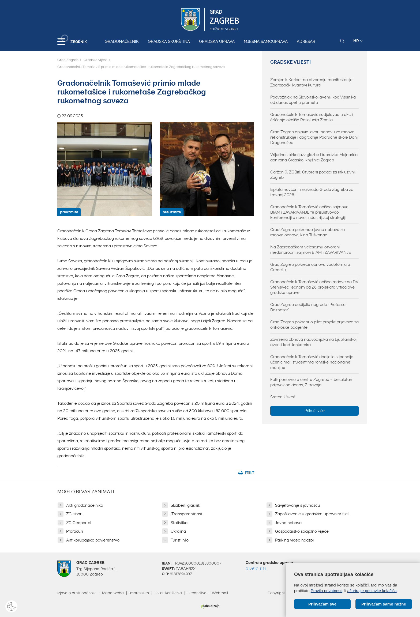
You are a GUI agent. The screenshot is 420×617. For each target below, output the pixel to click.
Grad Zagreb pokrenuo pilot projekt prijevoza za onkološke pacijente (314, 325)
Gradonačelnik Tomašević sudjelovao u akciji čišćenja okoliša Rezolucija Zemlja (311, 117)
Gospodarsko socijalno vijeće (302, 531)
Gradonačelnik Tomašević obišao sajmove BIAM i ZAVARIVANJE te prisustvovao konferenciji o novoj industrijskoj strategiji (309, 212)
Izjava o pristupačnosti (76, 593)
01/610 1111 (256, 569)
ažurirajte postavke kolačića (371, 590)
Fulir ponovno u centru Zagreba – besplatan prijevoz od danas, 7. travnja (311, 382)
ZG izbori (74, 514)
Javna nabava (288, 522)
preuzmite (69, 212)
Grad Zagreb (67, 60)
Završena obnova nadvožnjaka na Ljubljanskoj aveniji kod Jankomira (313, 342)
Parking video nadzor (294, 540)
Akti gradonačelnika (84, 505)
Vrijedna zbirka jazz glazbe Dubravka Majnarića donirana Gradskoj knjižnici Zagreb (314, 157)
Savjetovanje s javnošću (297, 505)
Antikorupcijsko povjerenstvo (92, 540)
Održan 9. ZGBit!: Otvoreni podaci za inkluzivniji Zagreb (313, 175)
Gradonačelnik (122, 41)
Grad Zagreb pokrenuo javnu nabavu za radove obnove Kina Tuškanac (307, 232)
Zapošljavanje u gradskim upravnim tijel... (313, 514)
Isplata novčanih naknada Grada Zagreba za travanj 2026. (311, 192)
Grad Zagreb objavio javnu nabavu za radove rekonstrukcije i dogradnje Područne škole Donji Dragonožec (314, 137)
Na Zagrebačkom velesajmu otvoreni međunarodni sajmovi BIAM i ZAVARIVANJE (310, 250)
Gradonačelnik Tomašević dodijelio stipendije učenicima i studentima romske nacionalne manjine (311, 362)
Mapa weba (113, 593)
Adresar (306, 41)
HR (358, 41)
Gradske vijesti (95, 60)
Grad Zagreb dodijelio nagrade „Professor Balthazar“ (308, 307)
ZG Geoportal (78, 522)
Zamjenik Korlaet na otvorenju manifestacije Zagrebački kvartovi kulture (311, 82)
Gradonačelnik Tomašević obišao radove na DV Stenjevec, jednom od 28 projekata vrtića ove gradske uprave (314, 287)
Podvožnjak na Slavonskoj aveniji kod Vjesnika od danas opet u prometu (313, 100)
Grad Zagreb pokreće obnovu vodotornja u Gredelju (310, 267)
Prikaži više (315, 410)
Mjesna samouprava (266, 41)
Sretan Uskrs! (282, 397)
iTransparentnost (186, 514)
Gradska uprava (217, 41)
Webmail (220, 593)
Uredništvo (197, 593)
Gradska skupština (169, 41)
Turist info (180, 540)
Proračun (74, 531)
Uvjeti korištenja (168, 593)
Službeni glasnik (185, 505)
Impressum (139, 593)
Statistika (179, 522)
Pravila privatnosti (326, 590)
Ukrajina (178, 531)
